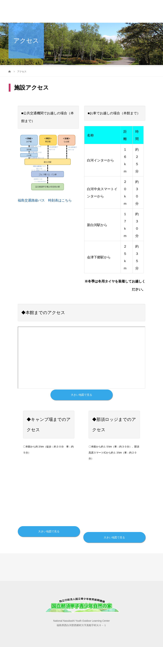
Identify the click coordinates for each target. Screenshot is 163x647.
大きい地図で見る (81, 394)
